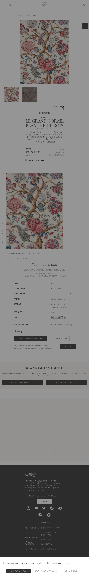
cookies (18, 563)
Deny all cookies (44, 571)
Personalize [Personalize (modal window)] (70, 571)
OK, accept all (18, 571)
